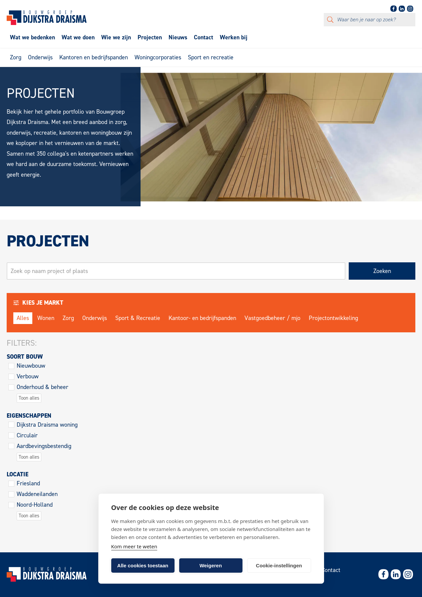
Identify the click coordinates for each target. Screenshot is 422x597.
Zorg (15, 57)
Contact (203, 37)
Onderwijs (40, 57)
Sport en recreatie (210, 57)
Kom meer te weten (134, 546)
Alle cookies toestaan (142, 565)
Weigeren (211, 565)
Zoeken (382, 271)
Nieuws (178, 37)
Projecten (150, 37)
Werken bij (233, 37)
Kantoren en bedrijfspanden (93, 57)
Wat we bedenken (32, 37)
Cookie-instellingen (279, 565)
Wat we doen (78, 37)
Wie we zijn (116, 37)
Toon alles (29, 398)
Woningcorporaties (158, 57)
